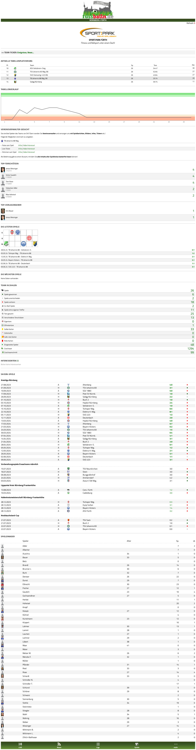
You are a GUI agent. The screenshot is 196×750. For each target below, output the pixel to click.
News (59, 745)
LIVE (20, 745)
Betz (24, 561)
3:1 (193, 266)
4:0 (171, 384)
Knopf (25, 607)
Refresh (190, 23)
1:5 (171, 429)
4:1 (171, 435)
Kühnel (26, 614)
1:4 (171, 507)
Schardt (26, 676)
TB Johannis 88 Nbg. (37, 78)
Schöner (26, 691)
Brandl (25, 565)
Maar (25, 645)
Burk (25, 572)
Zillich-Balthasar (30, 737)
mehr (176, 745)
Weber (25, 722)
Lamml (25, 630)
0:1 (193, 250)
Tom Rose (9, 181)
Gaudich (26, 591)
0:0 (171, 529)
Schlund (26, 687)
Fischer (26, 588)
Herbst (25, 599)
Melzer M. (27, 653)
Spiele (136, 745)
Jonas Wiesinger (12, 168)
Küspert (26, 622)
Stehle (25, 702)
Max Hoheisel (11, 194)
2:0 (171, 417)
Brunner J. (27, 568)
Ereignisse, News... (25, 52)
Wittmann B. (28, 729)
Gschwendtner (29, 595)
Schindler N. (28, 679)
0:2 (171, 426)
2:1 (193, 256)
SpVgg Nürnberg (36, 81)
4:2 (171, 477)
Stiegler (26, 710)
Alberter (26, 549)
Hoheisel (26, 603)
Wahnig (26, 718)
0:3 (171, 501)
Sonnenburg (28, 699)
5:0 (171, 390)
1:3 (171, 414)
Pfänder (26, 664)
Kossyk (25, 610)
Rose (25, 672)
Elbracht (26, 584)
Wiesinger (27, 725)
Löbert (25, 641)
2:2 (171, 396)
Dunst (25, 580)
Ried (24, 668)
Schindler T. (27, 683)
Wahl (25, 714)
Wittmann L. (28, 733)
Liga (98, 745)
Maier (25, 649)
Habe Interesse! (29, 145)
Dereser (26, 576)
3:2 (171, 510)
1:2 (193, 253)
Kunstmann (27, 618)
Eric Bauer (9, 210)
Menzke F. (27, 656)
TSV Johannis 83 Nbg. (38, 71)
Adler (25, 545)
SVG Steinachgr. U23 (37, 75)
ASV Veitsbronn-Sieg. (38, 68)
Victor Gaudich (11, 175)
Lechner (26, 637)
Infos (20, 145)
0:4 (171, 432)
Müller (25, 660)
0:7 (171, 423)
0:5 (171, 408)
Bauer (25, 557)
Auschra (26, 553)
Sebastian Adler (11, 188)
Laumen (26, 633)
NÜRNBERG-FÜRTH (98, 20)
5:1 (193, 260)
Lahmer (26, 626)
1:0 (171, 393)
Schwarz (26, 695)
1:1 (193, 263)
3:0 (171, 468)
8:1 (171, 411)
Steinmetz (27, 706)
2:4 (171, 402)
